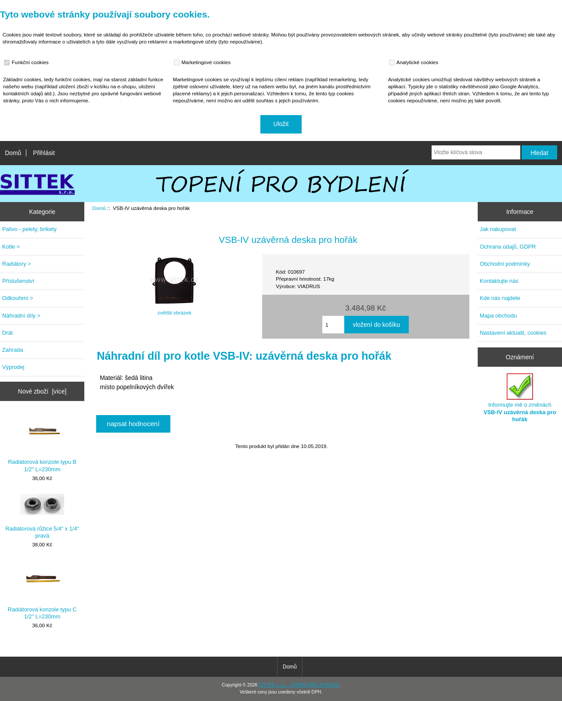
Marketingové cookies (203, 62)
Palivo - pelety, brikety (29, 229)
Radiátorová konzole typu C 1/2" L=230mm (42, 590)
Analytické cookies (414, 62)
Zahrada (12, 350)
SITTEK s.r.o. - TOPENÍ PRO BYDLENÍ (299, 685)
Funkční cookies (27, 62)
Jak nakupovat (498, 229)
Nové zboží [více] (42, 391)
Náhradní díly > (21, 315)
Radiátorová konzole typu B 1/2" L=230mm (42, 442)
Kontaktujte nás (499, 281)
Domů (13, 152)
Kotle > (11, 246)
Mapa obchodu (498, 315)
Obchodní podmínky (505, 263)
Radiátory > (16, 263)
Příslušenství (18, 281)
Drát (7, 332)
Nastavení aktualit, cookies (513, 332)
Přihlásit (43, 152)
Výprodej (13, 367)
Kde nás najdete (500, 298)
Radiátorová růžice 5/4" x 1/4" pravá (42, 516)
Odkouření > (17, 298)
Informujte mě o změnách (519, 398)
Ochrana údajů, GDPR (508, 246)
